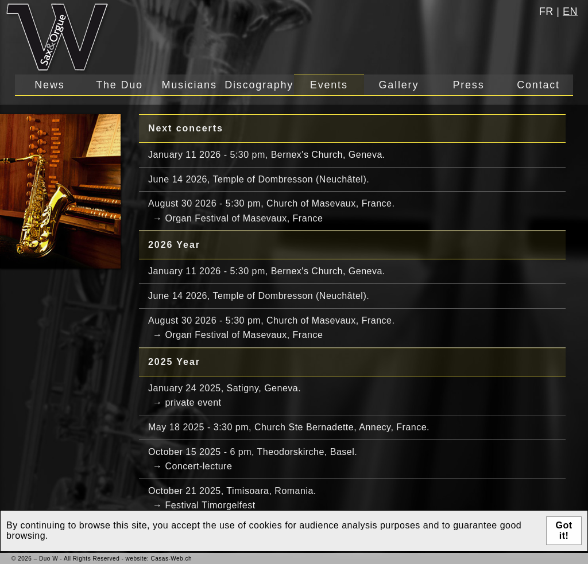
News (49, 85)
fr (546, 11)
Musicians (188, 85)
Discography (259, 85)
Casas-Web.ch (171, 558)
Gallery (399, 85)
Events (329, 85)
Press (468, 85)
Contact (538, 85)
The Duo (119, 85)
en (570, 11)
